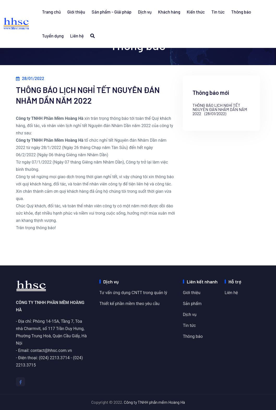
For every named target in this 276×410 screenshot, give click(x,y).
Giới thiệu (76, 11)
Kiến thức (196, 11)
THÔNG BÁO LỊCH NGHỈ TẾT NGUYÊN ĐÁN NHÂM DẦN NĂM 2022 (220, 109)
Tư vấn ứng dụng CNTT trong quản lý (133, 292)
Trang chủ (51, 11)
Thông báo (241, 11)
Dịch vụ (145, 11)
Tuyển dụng (53, 35)
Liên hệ (77, 35)
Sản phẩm (192, 303)
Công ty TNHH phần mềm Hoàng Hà (154, 402)
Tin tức (218, 11)
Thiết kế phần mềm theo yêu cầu (129, 303)
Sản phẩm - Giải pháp (111, 11)
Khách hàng (169, 11)
